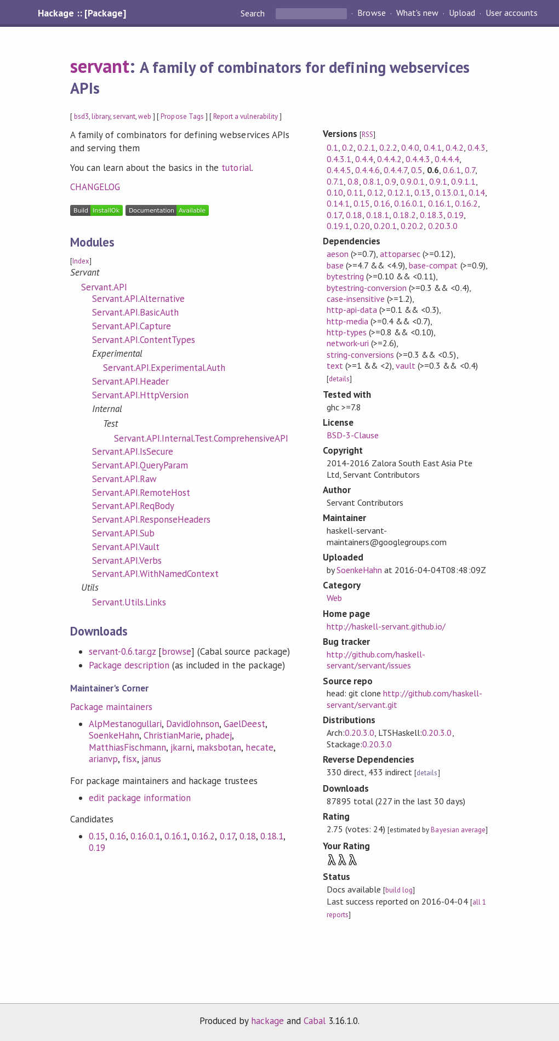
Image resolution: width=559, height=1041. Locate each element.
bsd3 (81, 116)
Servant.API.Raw (124, 479)
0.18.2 (404, 214)
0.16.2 (203, 836)
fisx (129, 759)
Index (80, 261)
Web (334, 597)
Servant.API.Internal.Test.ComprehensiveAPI (201, 438)
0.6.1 (452, 169)
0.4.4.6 (367, 169)
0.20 (361, 225)
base (335, 265)
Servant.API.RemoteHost (141, 493)
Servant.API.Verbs (127, 560)
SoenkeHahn (114, 735)
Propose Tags (182, 116)
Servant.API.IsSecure (132, 451)
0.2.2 (388, 147)
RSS (367, 134)
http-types (347, 332)
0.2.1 (366, 147)
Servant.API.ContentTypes (144, 340)
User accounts (512, 13)
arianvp (103, 759)
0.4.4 (364, 158)
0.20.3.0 (443, 225)
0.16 (118, 836)
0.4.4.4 (447, 158)
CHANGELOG (95, 187)
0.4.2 (455, 147)
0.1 (332, 147)
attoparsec (400, 253)
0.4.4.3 (418, 158)
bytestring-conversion (367, 287)
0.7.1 (335, 181)
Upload (462, 13)
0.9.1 (438, 181)
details (339, 379)
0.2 (347, 147)
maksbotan (219, 747)
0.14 (477, 192)
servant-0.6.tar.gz (122, 651)
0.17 (227, 836)
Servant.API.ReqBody (133, 506)
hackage (267, 1021)
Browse (371, 13)
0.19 (97, 848)
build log (399, 890)
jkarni (181, 747)
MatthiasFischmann (127, 747)
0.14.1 (338, 203)
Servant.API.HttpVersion (140, 395)
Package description (129, 665)
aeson (338, 253)
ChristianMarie (172, 735)
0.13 (422, 192)
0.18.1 (271, 836)
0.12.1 (398, 192)
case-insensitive (356, 298)
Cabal (315, 1021)
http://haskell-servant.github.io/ (386, 626)
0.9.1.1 (463, 181)
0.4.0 (410, 147)
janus (151, 759)
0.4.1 (433, 147)
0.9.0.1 (412, 181)
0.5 (417, 169)
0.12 (375, 192)
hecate (259, 747)
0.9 (390, 181)
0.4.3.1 (339, 158)
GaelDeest (244, 724)
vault (405, 365)
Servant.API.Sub (123, 533)
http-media (347, 321)
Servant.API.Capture (131, 326)
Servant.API (104, 287)
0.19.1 (338, 225)
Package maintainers (111, 707)
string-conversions (360, 354)
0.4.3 (476, 147)
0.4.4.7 (395, 169)
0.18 (247, 836)
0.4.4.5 (339, 169)
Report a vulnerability (245, 116)
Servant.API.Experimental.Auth (164, 368)
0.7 (470, 169)
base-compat (433, 265)
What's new (417, 13)
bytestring (345, 276)
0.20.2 (412, 225)
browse (176, 651)
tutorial (236, 168)
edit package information (140, 798)
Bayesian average (458, 829)
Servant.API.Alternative (138, 299)
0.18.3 (431, 214)
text (335, 365)
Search (254, 13)
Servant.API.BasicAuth (135, 312)
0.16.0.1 (145, 836)
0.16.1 (175, 836)
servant (99, 66)
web (144, 116)
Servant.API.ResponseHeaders (151, 519)
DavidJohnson (192, 724)
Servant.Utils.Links (129, 602)
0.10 (335, 192)
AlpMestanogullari (125, 724)
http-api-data (352, 309)
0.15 (97, 836)
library (101, 116)
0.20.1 (385, 225)
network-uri (348, 343)
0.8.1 (372, 181)
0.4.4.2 (389, 158)
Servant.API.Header (130, 381)
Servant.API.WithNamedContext (155, 574)
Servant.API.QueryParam (140, 465)
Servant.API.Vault (125, 547)
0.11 (355, 192)
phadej (218, 735)
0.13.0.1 (450, 192)
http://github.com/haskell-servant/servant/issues (376, 660)
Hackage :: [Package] (82, 13)
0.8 (353, 181)
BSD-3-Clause (353, 435)
